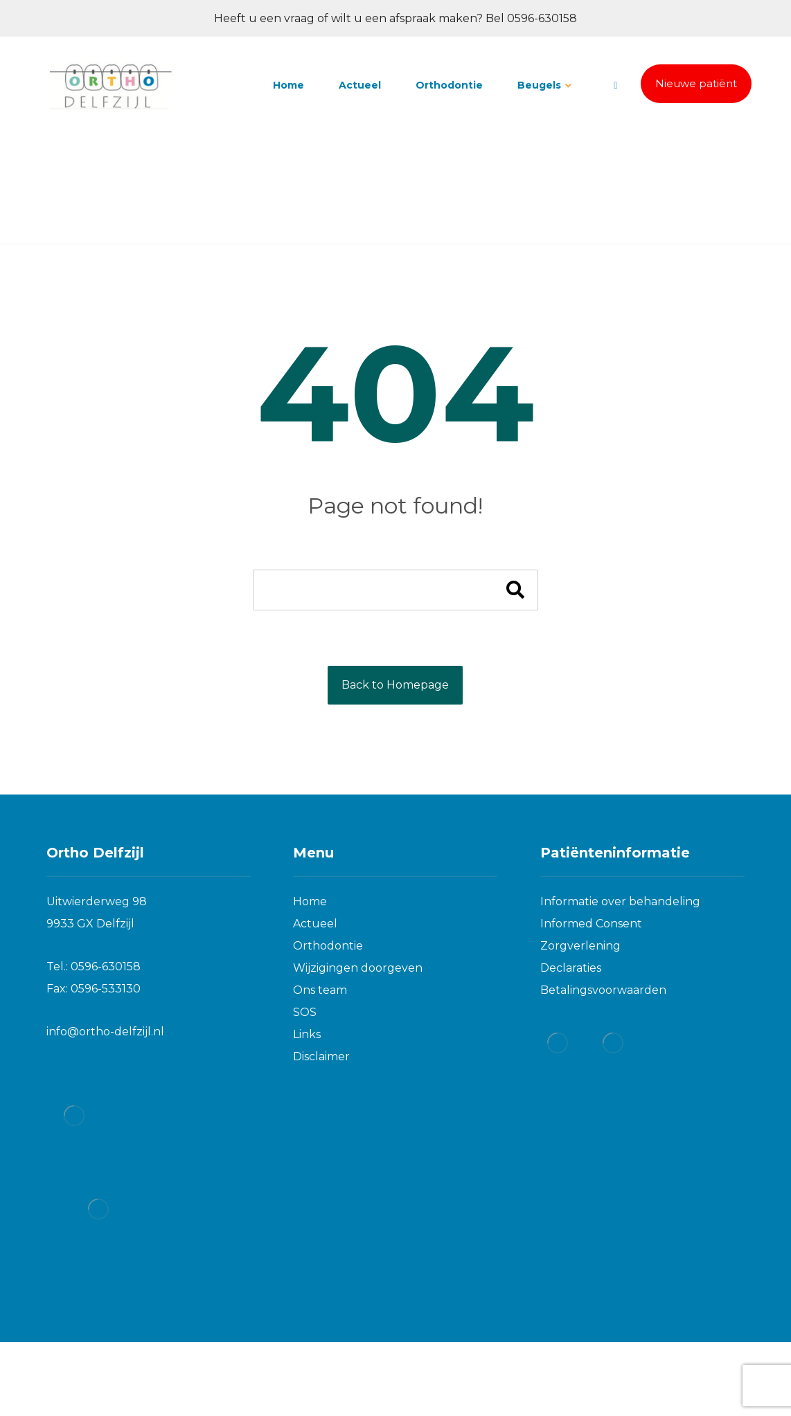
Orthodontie (328, 945)
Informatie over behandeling (620, 901)
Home (310, 901)
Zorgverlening (580, 945)
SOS (305, 1012)
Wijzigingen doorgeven (358, 967)
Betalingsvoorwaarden (603, 990)
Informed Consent (591, 923)
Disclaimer (321, 1056)
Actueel (315, 923)
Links (307, 1034)
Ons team (320, 990)
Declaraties (570, 967)
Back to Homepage (395, 684)
